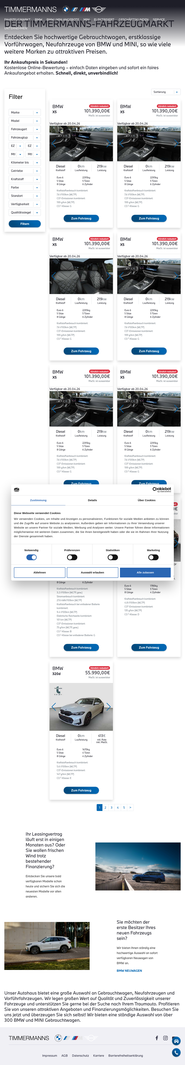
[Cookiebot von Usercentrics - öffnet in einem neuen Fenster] (155, 489)
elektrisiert (104, 19)
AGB (64, 1055)
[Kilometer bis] (25, 162)
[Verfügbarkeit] (25, 204)
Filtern (24, 224)
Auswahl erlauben (92, 572)
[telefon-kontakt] (176, 1052)
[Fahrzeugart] (25, 129)
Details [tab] (92, 500)
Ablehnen (39, 572)
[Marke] (25, 112)
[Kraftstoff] (25, 179)
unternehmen (15, 28)
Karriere (98, 1055)
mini (86, 19)
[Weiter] (130, 807)
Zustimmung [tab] (38, 500)
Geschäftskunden (134, 19)
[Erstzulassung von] (16, 145)
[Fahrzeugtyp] (25, 137)
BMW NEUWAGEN (129, 970)
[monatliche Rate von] (16, 154)
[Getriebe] (25, 170)
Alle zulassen (145, 572)
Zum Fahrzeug (81, 218)
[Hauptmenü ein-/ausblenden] (6, 39)
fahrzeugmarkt (17, 19)
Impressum (49, 1055)
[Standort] (25, 195)
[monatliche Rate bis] (33, 154)
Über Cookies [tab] (147, 500)
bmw (38, 19)
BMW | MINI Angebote (63, 19)
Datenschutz (80, 1055)
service (159, 19)
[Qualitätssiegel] (25, 212)
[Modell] (25, 120)
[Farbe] (25, 187)
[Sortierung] (166, 92)
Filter (16, 96)
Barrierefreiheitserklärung (125, 1055)
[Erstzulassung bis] (33, 145)
